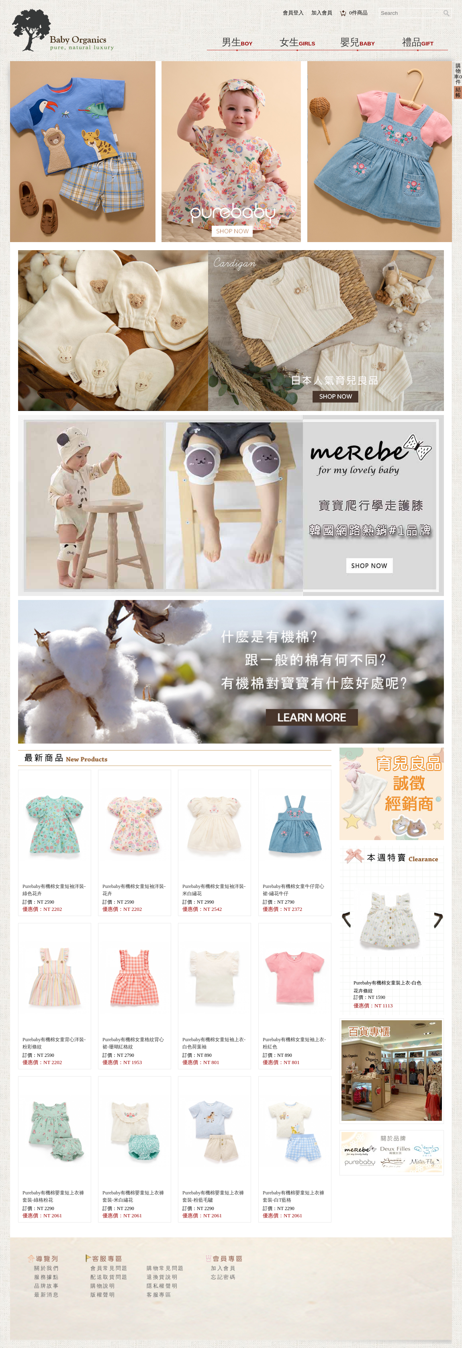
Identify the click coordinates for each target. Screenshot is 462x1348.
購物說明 (103, 1286)
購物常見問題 (165, 1268)
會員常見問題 (109, 1268)
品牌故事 (46, 1286)
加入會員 (321, 13)
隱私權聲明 (162, 1286)
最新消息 (46, 1295)
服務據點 (46, 1277)
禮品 (417, 42)
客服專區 (159, 1295)
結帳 (458, 92)
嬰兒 (357, 42)
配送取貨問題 (109, 1277)
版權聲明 (103, 1295)
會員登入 (293, 13)
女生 (297, 42)
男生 (237, 42)
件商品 (358, 13)
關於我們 (46, 1268)
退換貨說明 (162, 1277)
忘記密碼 (223, 1277)
